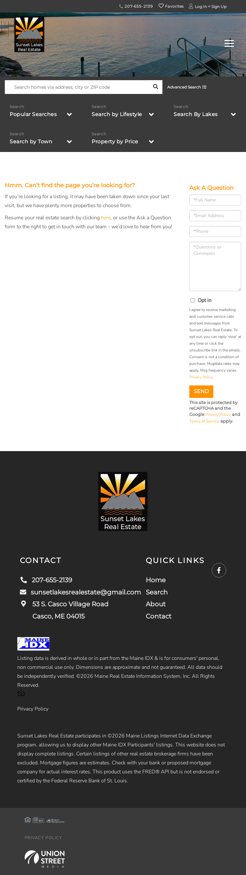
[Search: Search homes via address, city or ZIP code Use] (77, 87)
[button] (155, 87)
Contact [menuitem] (158, 616)
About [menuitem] (156, 604)
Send (201, 391)
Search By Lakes (196, 114)
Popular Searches (33, 114)
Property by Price (115, 142)
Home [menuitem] (156, 580)
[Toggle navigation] (229, 42)
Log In (201, 6)
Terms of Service (204, 421)
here (106, 217)
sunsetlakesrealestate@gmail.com (80, 592)
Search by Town (31, 142)
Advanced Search (184, 87)
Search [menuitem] (157, 592)
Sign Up (218, 6)
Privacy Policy (200, 377)
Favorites (171, 6)
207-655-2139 (135, 6)
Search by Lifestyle (117, 114)
